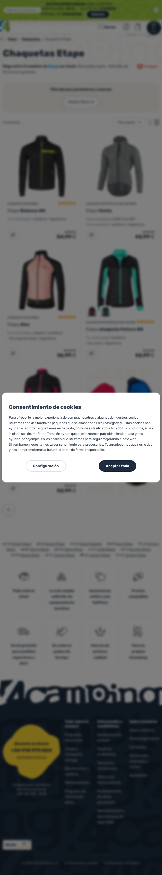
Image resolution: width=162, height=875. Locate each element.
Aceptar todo (117, 466)
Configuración (46, 466)
